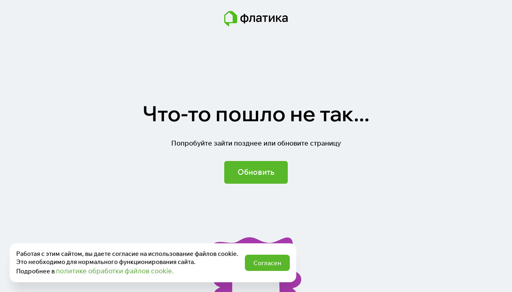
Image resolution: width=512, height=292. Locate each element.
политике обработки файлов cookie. (115, 270)
